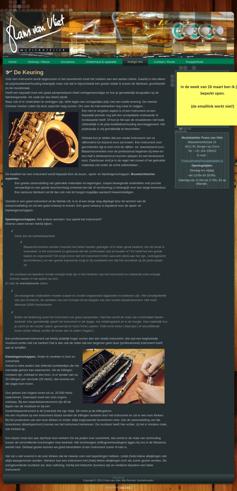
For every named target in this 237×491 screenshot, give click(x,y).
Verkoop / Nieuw (39, 62)
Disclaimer (118, 477)
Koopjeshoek (194, 62)
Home (13, 62)
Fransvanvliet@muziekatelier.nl (202, 160)
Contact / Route (164, 62)
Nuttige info (135, 62)
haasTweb (125, 487)
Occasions (68, 62)
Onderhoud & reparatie (101, 62)
